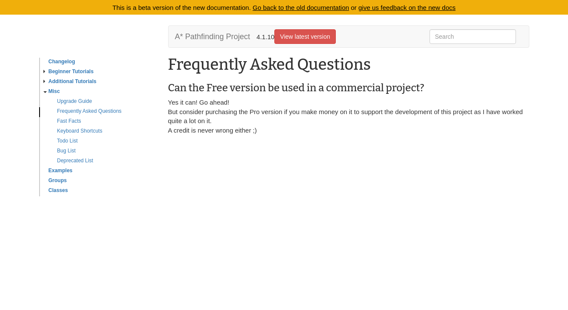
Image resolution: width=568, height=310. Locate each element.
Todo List (67, 141)
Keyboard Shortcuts (79, 131)
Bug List (66, 151)
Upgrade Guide (74, 101)
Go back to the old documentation (301, 7)
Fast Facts (69, 121)
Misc (51, 91)
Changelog (62, 62)
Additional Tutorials (70, 81)
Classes (58, 190)
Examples (61, 170)
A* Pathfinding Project (212, 36)
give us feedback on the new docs (407, 7)
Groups (58, 180)
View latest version (305, 36)
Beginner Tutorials (68, 71)
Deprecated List (75, 161)
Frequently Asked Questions (89, 111)
